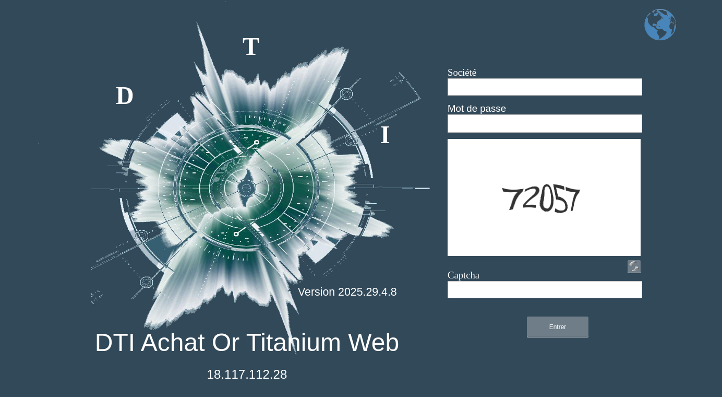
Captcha (463, 275)
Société (462, 72)
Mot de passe (477, 108)
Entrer (558, 327)
